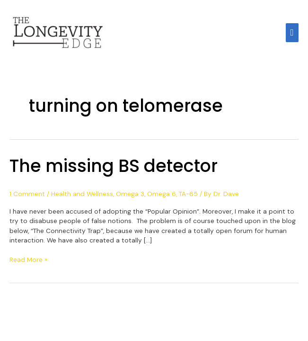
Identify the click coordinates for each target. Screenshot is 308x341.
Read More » (28, 259)
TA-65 (188, 193)
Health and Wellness (82, 193)
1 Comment (27, 193)
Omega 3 (130, 193)
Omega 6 (161, 193)
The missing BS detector (113, 166)
